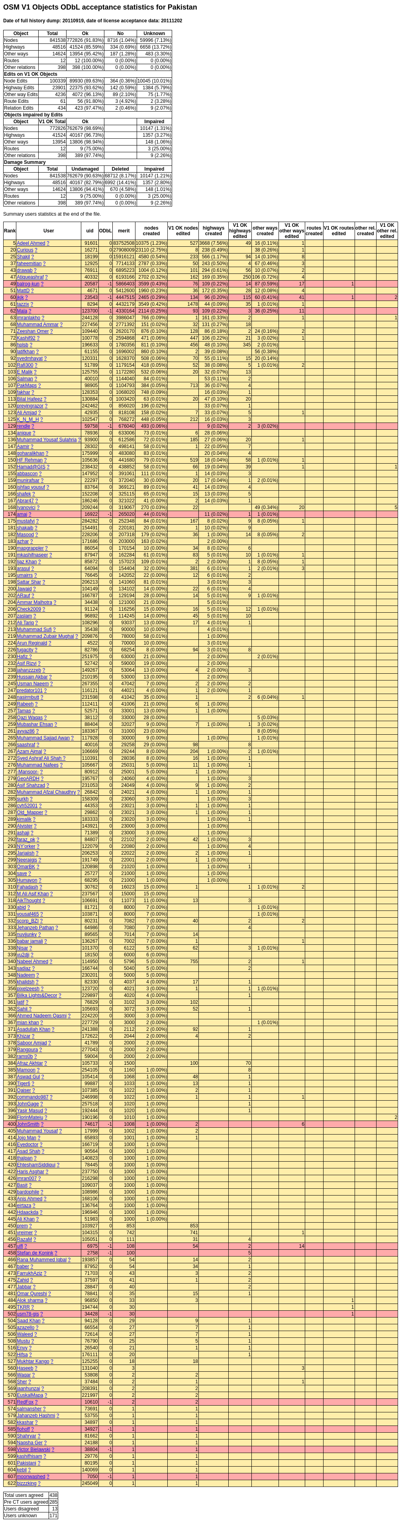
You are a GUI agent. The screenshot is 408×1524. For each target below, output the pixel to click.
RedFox (25, 1402)
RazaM (24, 1239)
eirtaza (24, 1205)
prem (22, 1226)
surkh (22, 799)
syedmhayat (30, 358)
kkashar (25, 1422)
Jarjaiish (25, 853)
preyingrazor (30, 406)
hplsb (22, 345)
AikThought (29, 900)
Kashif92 (26, 338)
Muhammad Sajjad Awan (43, 738)
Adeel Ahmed (31, 243)
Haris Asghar (30, 1171)
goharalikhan (30, 453)
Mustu (23, 1341)
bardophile (28, 1192)
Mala (22, 311)
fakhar (23, 392)
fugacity (25, 650)
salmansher (29, 1409)
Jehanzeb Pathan (35, 927)
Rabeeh (25, 704)
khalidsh (25, 982)
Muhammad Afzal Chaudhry (46, 792)
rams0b (25, 1056)
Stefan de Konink (35, 1253)
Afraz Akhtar (30, 1063)
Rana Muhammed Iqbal (42, 1259)
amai (22, 514)
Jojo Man (26, 1138)
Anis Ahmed (29, 1199)
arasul (23, 568)
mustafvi (26, 521)
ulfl (20, 1246)
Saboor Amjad (32, 1043)
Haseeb (25, 1368)
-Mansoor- (28, 772)
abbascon (27, 473)
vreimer (25, 1232)
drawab (24, 270)
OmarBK (26, 866)
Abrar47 (25, 500)
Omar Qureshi (32, 1293)
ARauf (23, 595)
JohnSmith (28, 1124)
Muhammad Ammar (38, 324)
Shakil (23, 257)
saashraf (26, 744)
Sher (22, 1381)
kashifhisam (29, 1456)
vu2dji (23, 955)
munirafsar (28, 480)
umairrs (25, 575)
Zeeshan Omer (33, 331)
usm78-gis (28, 1314)
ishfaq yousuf (31, 487)
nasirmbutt (28, 697)
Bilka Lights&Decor (37, 995)
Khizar (23, 1036)
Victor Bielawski (33, 1449)
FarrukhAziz (29, 1273)
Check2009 (29, 609)
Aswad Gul (28, 1077)
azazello (25, 1327)
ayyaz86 (26, 731)
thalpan (24, 1158)
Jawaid (24, 589)
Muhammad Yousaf (37, 1131)
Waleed (25, 1334)
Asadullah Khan (33, 1029)
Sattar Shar (29, 582)
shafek (24, 494)
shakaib (25, 528)
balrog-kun (28, 284)
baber (23, 1266)
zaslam (24, 616)
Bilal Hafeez (29, 399)
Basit (22, 1185)
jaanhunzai (28, 1388)
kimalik (24, 819)
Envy (22, 1348)
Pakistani (26, 1463)
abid (21, 907)
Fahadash (27, 887)
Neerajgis (27, 860)
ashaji (23, 833)
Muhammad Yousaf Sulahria (46, 439)
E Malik (24, 372)
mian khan (28, 1022)
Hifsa (22, 1354)
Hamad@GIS (31, 467)
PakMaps (27, 385)
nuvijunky (27, 934)
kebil (22, 1470)
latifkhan (26, 351)
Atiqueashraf (30, 277)
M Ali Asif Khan (33, 894)
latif (20, 1002)
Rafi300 (25, 365)
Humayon (27, 880)
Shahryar (26, 1436)
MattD (23, 290)
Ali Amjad (27, 412)
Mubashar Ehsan (35, 724)
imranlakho (28, 318)
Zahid (23, 1280)
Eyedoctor (27, 1144)
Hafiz (23, 656)
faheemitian (29, 263)
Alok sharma (30, 1300)
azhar (23, 541)
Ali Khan (26, 1219)
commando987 (32, 1097)
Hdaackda (27, 1212)
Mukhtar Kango (33, 1361)
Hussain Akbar (32, 677)
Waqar (24, 1375)
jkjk (20, 297)
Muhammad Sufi (34, 629)
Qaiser (24, 1090)
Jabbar (24, 1287)
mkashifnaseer (32, 555)
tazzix (23, 304)
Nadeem (26, 975)
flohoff (23, 1429)
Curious (25, 250)
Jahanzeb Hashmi (36, 1415)
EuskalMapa (30, 1395)
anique (24, 433)
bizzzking (26, 1483)
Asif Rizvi (26, 663)
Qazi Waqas (30, 717)
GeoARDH (28, 778)
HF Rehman (30, 460)
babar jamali (30, 941)
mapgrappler (30, 548)
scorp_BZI (28, 921)
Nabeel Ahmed (32, 961)
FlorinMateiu (30, 1117)
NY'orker (26, 846)
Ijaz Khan (27, 561)
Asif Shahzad (31, 785)
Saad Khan (28, 1320)
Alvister (24, 826)
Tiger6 (23, 1083)
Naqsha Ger (30, 1442)
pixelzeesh (28, 988)
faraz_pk (26, 839)
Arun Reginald (32, 643)
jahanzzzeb (29, 670)
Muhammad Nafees (38, 765)
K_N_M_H (28, 419)
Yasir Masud (30, 1110)
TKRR (23, 1307)
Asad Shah (28, 1151)
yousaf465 (28, 914)
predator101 (30, 690)
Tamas (24, 711)
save (22, 873)
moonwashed (31, 1476)
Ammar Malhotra (34, 602)
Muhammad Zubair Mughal (45, 636)
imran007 (27, 1178)
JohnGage (28, 1104)
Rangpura (27, 1049)
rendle (23, 426)
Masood (25, 534)
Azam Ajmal (29, 751)
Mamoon (26, 1070)
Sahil (23, 1009)
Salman (25, 378)
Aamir (23, 446)
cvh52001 (27, 805)
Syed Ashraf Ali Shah (40, 758)
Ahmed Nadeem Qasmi (42, 1016)
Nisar (22, 948)
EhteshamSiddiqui (36, 1165)
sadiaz (24, 968)
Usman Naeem (33, 683)
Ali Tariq (25, 622)
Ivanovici (26, 507)
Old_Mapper (30, 812)
